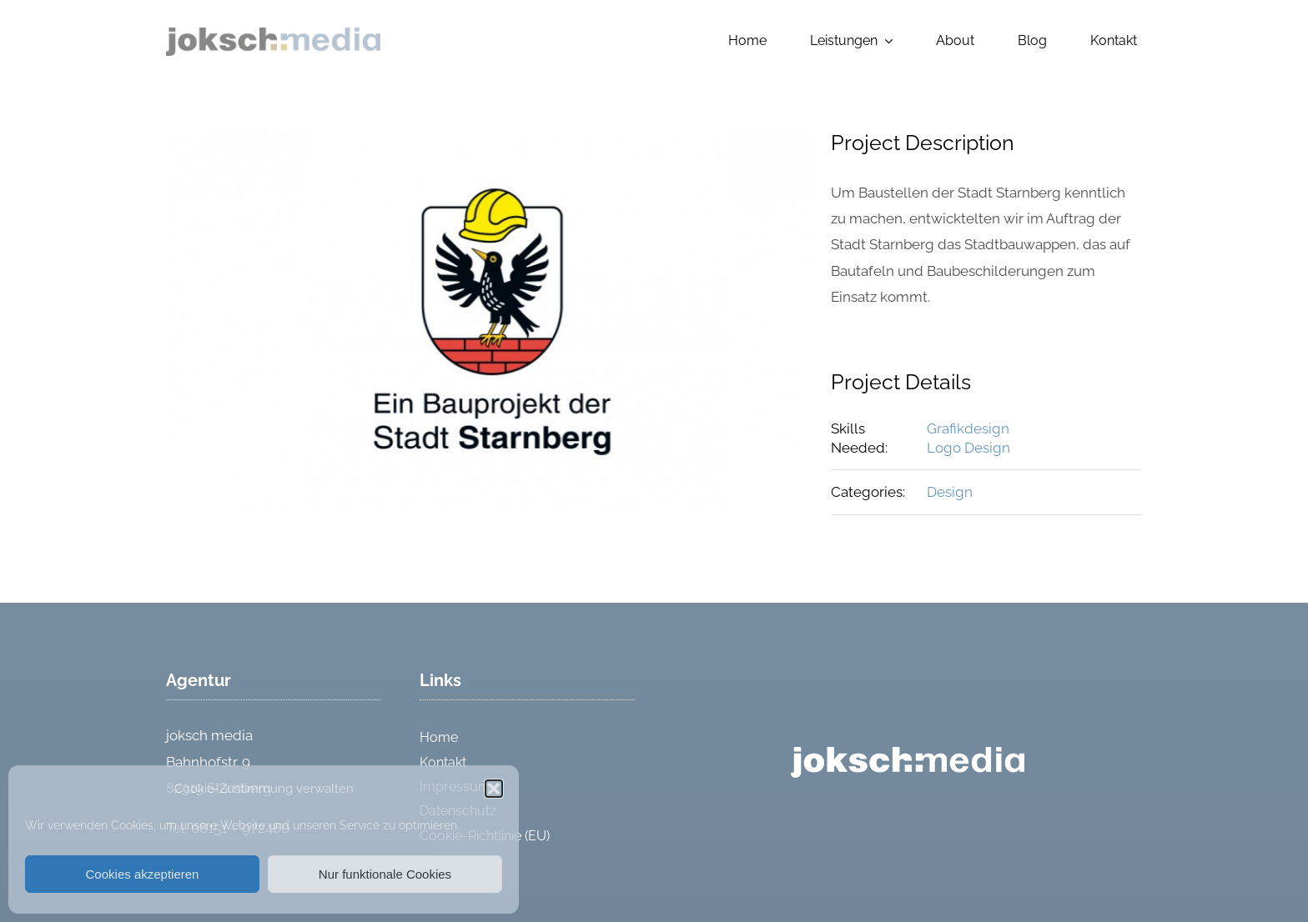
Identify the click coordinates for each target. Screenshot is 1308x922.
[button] (493, 788)
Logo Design (968, 447)
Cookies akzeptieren (142, 874)
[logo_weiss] (907, 753)
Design (950, 492)
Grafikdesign (968, 428)
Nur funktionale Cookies (385, 874)
